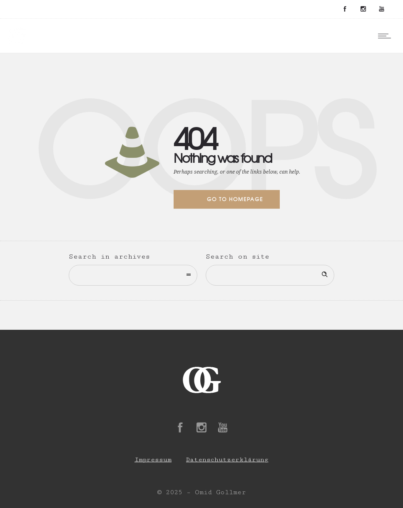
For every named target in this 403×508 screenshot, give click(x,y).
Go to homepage (235, 199)
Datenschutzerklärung (227, 459)
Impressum (153, 459)
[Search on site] (270, 275)
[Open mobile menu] (386, 35)
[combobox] (133, 275)
